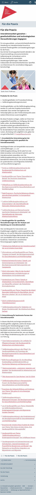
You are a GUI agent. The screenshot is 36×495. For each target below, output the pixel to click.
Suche (14, 2)
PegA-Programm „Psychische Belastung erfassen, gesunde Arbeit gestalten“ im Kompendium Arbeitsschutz (18, 195)
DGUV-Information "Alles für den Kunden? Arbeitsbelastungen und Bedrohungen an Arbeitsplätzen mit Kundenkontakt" (16, 273)
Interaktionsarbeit (6, 464)
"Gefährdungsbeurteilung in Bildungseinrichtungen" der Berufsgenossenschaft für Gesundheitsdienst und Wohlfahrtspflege (18, 399)
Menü (5, 2)
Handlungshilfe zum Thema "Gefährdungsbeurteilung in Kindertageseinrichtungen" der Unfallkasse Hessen (18, 435)
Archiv (2, 480)
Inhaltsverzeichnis (16, 488)
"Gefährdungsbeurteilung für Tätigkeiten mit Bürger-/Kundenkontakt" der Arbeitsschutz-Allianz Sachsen (18, 309)
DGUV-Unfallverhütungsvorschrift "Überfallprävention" (13, 302)
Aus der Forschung (6, 468)
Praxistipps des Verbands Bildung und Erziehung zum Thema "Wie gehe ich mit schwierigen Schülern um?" (18, 391)
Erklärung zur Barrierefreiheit (20, 490)
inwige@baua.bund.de (23, 134)
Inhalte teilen (7, 460)
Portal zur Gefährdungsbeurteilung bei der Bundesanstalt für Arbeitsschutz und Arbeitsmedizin (16, 170)
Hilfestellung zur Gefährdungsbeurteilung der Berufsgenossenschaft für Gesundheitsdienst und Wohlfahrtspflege (18, 187)
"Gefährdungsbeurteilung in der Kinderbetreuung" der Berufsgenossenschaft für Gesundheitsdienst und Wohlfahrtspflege (18, 418)
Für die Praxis (9, 456)
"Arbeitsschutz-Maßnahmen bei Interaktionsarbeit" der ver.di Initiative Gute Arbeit (18, 247)
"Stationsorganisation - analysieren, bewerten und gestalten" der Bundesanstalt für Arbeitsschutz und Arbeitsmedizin (19, 370)
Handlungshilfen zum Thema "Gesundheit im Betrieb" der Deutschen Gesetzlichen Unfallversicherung (17, 178)
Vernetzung (4, 476)
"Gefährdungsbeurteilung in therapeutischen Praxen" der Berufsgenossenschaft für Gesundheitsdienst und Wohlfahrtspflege (16, 383)
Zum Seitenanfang (30, 460)
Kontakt (30, 486)
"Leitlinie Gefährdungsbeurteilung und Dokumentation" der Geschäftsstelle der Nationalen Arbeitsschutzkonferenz (15, 203)
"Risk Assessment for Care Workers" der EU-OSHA (18, 376)
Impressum (28, 488)
